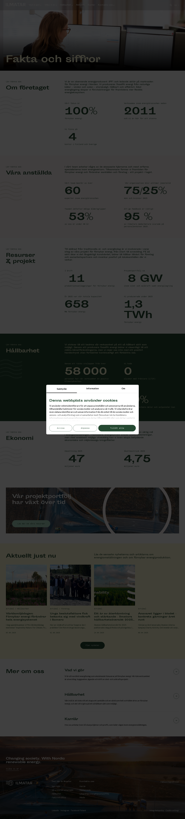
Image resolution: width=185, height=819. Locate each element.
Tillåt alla (117, 428)
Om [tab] (123, 388)
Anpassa (85, 428)
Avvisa (60, 428)
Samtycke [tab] (62, 388)
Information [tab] (92, 388)
